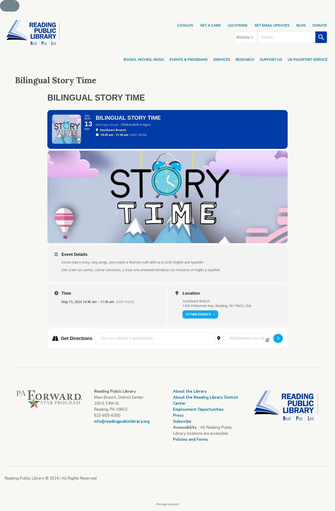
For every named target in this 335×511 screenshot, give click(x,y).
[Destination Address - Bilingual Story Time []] (247, 341)
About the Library (190, 394)
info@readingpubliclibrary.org (121, 424)
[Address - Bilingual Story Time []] (155, 341)
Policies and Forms (190, 442)
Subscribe (182, 424)
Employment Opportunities (198, 412)
